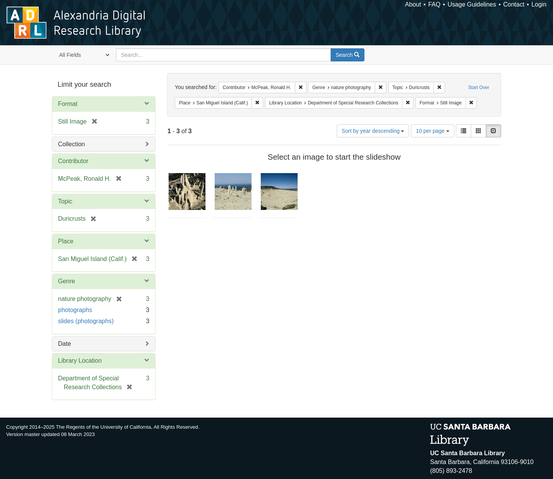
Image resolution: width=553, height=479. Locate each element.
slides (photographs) (86, 321)
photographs (75, 310)
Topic (65, 201)
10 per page (432, 131)
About (413, 4)
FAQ (434, 4)
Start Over (478, 87)
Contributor (73, 161)
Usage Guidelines (471, 4)
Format (68, 104)
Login (538, 4)
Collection (71, 144)
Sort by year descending (373, 131)
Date (64, 343)
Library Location (80, 360)
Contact (513, 4)
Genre (66, 281)
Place (65, 241)
